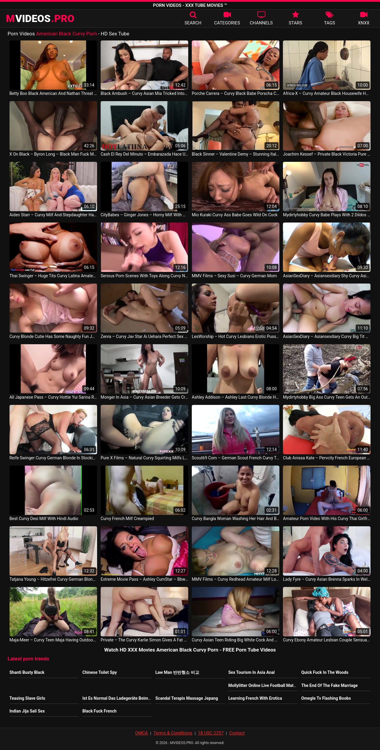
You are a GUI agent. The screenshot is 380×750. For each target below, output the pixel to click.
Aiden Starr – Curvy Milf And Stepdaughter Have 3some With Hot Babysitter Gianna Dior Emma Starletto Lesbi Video (53, 214)
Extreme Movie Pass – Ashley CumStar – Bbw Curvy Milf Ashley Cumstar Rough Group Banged (144, 579)
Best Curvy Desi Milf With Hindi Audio (44, 518)
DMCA (141, 733)
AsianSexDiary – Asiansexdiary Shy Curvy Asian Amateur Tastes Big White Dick (326, 275)
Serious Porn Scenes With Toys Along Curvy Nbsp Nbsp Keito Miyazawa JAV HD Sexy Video (144, 275)
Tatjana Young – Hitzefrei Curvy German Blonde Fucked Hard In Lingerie (53, 579)
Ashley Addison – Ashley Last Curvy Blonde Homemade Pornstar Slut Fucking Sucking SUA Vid (235, 397)
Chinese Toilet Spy (99, 672)
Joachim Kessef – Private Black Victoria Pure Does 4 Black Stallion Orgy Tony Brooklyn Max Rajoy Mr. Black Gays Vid (326, 154)
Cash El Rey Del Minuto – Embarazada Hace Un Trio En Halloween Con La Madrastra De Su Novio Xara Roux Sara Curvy (144, 154)
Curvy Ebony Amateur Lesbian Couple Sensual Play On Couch (326, 640)
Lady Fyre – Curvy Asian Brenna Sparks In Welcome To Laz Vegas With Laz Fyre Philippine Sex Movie (326, 579)
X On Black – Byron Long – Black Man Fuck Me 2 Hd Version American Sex (53, 154)
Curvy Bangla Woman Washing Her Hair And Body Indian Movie (235, 518)
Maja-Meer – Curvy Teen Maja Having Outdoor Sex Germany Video (53, 640)
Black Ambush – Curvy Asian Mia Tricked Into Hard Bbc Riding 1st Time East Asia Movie (144, 93)
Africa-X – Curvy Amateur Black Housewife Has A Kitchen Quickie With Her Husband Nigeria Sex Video (326, 93)
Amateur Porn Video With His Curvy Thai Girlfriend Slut (326, 518)
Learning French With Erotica (255, 698)
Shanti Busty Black (27, 672)
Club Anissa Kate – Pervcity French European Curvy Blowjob (326, 457)
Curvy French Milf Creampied (127, 518)
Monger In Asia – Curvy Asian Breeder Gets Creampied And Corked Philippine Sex (144, 397)
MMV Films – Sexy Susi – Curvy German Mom (234, 275)
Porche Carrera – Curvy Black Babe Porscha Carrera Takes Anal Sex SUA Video (235, 93)
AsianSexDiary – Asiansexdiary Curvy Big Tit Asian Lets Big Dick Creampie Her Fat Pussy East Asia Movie (326, 336)
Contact (237, 733)
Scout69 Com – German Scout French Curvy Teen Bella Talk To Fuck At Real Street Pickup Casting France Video (235, 457)
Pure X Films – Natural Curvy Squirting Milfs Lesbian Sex (144, 457)
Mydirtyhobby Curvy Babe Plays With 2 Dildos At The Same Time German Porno (326, 214)
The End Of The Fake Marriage (329, 685)
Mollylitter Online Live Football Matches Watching (274, 685)
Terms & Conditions (172, 733)
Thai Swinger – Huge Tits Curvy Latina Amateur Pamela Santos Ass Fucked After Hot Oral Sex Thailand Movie (53, 275)
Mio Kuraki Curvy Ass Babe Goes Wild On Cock (235, 214)
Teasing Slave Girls (27, 698)
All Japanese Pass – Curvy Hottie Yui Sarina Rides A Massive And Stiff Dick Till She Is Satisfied (53, 397)
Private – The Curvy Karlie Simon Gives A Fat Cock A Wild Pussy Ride (144, 640)
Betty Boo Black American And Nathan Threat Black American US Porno (53, 93)
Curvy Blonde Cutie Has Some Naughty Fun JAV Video (53, 336)
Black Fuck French (99, 711)
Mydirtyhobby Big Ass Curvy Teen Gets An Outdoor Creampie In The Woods (326, 397)
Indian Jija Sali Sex (27, 711)
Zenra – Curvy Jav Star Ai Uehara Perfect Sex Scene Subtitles (144, 336)
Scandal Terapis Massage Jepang (186, 698)
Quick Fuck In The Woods (325, 672)
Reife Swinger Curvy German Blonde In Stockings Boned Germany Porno (53, 457)
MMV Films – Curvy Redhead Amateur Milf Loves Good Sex (235, 579)
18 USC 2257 (211, 733)
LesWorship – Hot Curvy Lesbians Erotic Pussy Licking (235, 336)
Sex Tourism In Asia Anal (251, 672)
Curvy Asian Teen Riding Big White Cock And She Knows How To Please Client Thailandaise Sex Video (235, 640)
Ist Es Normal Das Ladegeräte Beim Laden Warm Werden (135, 698)
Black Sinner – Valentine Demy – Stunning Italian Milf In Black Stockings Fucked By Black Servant (235, 154)
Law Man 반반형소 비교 (177, 672)
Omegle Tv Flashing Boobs (326, 698)
